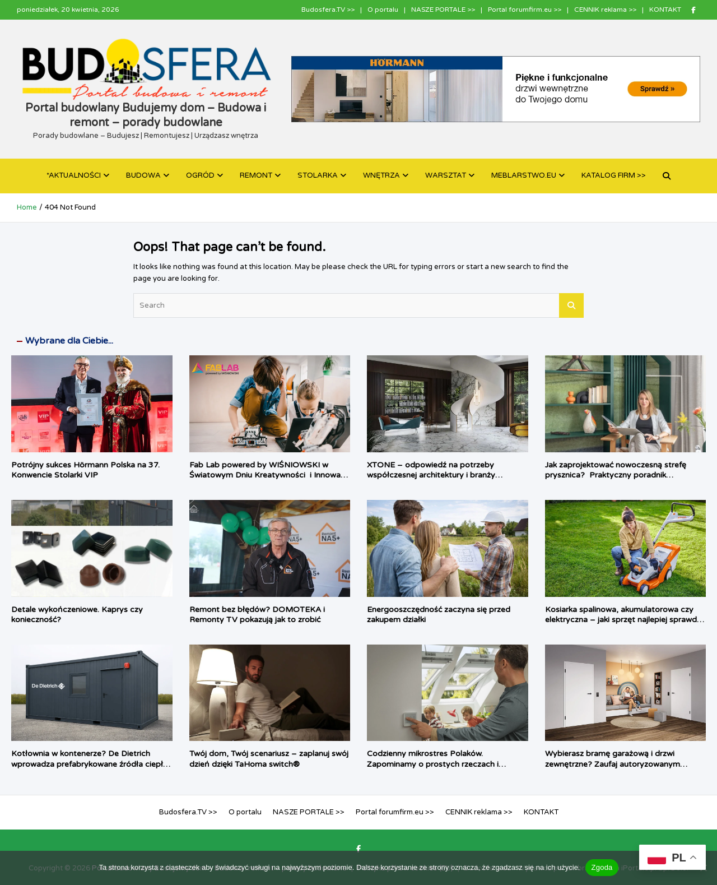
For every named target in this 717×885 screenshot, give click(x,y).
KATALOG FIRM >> (613, 175)
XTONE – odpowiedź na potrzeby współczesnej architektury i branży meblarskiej (431, 475)
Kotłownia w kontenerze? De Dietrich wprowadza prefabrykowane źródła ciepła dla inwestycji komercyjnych (89, 764)
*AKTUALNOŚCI (73, 175)
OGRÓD (200, 175)
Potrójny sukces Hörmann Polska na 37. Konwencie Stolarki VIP (85, 470)
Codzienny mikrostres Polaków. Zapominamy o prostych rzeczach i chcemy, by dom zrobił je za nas (433, 764)
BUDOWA (143, 175)
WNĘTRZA (381, 175)
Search (571, 305)
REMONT (256, 175)
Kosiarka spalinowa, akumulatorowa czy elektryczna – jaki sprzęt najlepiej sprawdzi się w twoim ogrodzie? (623, 619)
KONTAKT (665, 9)
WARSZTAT (445, 175)
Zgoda (601, 867)
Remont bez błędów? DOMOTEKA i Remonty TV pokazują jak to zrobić (257, 614)
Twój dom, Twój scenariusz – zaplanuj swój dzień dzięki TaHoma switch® (268, 758)
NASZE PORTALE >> (443, 9)
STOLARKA (317, 175)
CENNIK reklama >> (605, 9)
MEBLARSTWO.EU (523, 175)
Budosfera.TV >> (328, 9)
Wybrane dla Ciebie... (69, 340)
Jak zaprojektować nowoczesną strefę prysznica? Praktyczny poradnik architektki (615, 475)
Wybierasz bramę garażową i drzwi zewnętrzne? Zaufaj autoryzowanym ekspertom (612, 764)
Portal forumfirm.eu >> (524, 9)
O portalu (382, 9)
